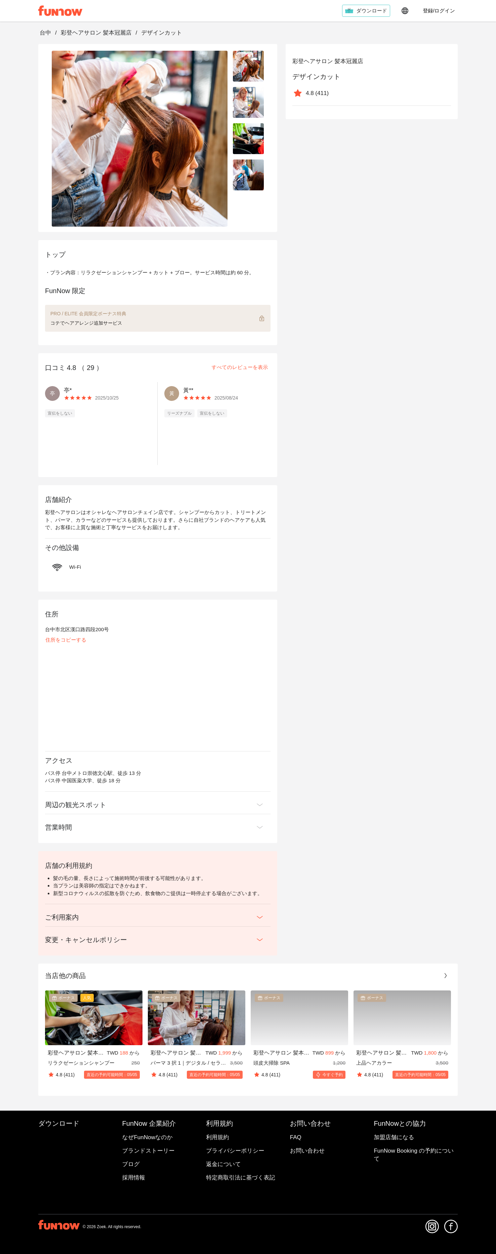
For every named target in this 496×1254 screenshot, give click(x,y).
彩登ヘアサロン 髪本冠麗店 (96, 33)
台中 (45, 33)
